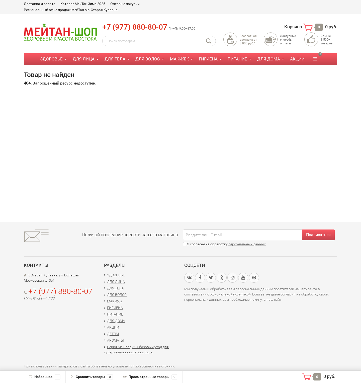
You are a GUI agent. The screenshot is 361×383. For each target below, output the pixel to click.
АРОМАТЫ (115, 340)
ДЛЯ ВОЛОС (147, 58)
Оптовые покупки (125, 4)
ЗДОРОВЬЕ (51, 58)
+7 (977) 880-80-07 (134, 27)
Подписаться (318, 234)
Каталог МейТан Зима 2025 (82, 4)
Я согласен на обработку (224, 244)
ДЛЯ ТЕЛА (115, 58)
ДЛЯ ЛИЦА (84, 58)
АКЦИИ (297, 58)
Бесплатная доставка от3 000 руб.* (248, 39)
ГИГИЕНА (208, 58)
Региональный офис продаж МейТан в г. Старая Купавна (71, 10)
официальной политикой (230, 294)
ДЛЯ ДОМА (268, 58)
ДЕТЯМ (113, 334)
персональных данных (247, 244)
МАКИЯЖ (179, 58)
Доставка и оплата (39, 4)
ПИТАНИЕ (237, 58)
